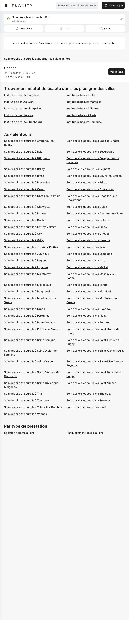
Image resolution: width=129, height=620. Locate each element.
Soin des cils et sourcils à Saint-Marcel (28, 361)
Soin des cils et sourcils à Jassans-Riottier (31, 247)
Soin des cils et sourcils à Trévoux (88, 400)
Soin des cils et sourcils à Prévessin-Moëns (32, 329)
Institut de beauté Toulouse (84, 122)
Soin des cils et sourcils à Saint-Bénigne (29, 340)
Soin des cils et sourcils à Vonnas (25, 414)
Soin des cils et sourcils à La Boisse (89, 253)
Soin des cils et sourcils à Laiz (86, 260)
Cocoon (10, 68)
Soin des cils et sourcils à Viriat (86, 407)
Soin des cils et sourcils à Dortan (25, 220)
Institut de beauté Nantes (83, 108)
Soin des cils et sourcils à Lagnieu (25, 260)
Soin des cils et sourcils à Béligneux (27, 158)
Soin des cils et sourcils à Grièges (88, 233)
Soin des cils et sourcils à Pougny (88, 322)
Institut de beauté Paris (81, 115)
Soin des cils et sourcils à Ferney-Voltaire (30, 227)
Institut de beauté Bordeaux (22, 95)
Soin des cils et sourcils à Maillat (87, 267)
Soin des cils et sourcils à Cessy (24, 189)
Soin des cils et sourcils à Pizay (86, 315)
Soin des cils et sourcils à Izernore (88, 240)
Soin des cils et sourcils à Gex (23, 233)
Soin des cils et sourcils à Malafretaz (27, 274)
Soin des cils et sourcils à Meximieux (27, 284)
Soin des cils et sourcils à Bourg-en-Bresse (94, 175)
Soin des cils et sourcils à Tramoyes (27, 400)
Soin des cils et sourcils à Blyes (24, 175)
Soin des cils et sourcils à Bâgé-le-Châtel (93, 140)
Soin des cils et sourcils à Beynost (88, 169)
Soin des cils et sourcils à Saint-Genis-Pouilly (95, 350)
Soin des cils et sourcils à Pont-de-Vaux (29, 322)
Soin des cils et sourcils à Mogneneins (28, 291)
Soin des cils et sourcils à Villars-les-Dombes (33, 407)
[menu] (6, 5)
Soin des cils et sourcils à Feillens (88, 220)
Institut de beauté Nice (18, 115)
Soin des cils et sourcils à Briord (87, 182)
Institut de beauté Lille (81, 95)
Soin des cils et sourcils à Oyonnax (89, 309)
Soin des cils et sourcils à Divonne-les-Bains (95, 213)
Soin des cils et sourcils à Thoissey (89, 393)
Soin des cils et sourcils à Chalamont (90, 189)
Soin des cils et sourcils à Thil (23, 393)
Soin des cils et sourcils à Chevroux (27, 206)
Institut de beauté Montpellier (23, 108)
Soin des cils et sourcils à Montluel (89, 291)
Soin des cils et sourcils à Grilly (24, 240)
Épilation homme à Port (19, 432)
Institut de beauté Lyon (19, 101)
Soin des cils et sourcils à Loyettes (26, 267)
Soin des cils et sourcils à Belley (24, 169)
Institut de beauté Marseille (84, 101)
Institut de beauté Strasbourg (23, 122)
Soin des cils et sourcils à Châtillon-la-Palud (32, 196)
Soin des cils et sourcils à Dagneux (26, 213)
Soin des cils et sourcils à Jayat (87, 247)
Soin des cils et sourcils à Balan (24, 151)
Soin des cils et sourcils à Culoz (87, 206)
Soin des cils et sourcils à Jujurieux (26, 253)
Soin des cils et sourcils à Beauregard (90, 151)
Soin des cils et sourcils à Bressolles (27, 182)
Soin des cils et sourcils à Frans (87, 227)
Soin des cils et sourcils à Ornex (24, 309)
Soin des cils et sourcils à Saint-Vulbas (91, 383)
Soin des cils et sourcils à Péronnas (26, 315)
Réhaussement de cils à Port (85, 432)
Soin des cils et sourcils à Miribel (87, 284)
